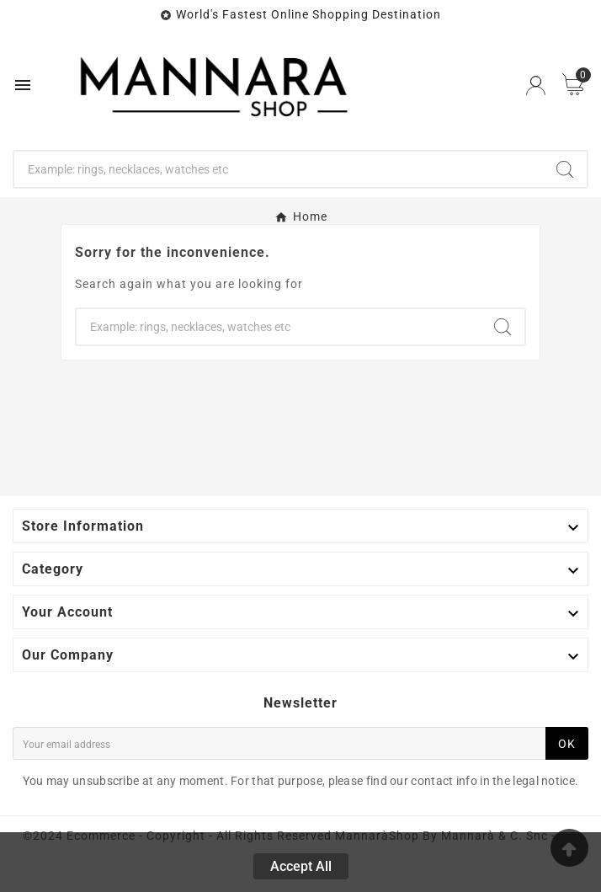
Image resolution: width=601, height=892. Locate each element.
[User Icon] (535, 85)
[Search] (278, 169)
